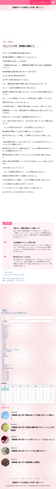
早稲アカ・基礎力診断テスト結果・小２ (26, 228)
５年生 (4, 346)
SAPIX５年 (5, 334)
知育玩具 (4, 366)
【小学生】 (4, 337)
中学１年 (4, 329)
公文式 (4, 353)
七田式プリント (6, 364)
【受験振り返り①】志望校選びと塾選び (25, 462)
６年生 (5, 272)
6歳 (3, 363)
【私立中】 (4, 327)
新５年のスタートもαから (22, 257)
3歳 (3, 358)
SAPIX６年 (10, 272)
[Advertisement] (28, 23)
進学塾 (4, 354)
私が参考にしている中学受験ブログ (14, 313)
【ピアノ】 (4, 370)
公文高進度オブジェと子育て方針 (24, 242)
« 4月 (2, 404)
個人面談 (22, 274)
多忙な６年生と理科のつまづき (15, 278)
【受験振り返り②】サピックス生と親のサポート (29, 451)
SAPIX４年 (5, 332)
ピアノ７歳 (5, 378)
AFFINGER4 (47, 485)
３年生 (4, 342)
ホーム (3, 324)
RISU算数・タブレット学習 (10, 349)
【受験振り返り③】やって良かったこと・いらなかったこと (33, 439)
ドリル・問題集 (6, 351)
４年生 (4, 344)
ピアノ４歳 (5, 373)
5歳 (3, 361)
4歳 (3, 359)
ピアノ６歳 (5, 376)
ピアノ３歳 (5, 371)
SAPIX (5, 274)
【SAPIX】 (4, 331)
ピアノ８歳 (5, 380)
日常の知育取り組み (8, 368)
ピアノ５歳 (5, 375)
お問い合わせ (6, 325)
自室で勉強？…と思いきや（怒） (16, 280)
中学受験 (10, 274)
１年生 (4, 339)
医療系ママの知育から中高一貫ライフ (28, 8)
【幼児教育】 (5, 356)
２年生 (4, 341)
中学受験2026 (15, 274)
